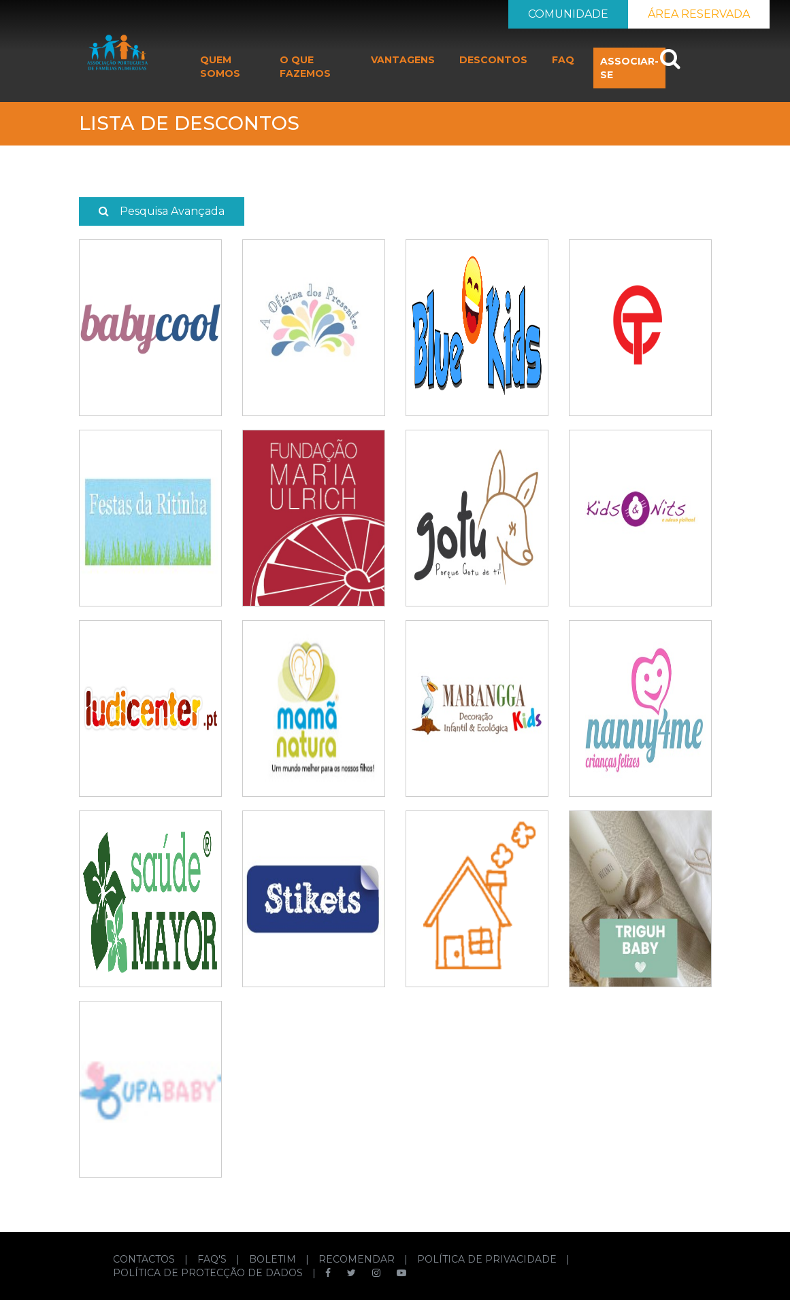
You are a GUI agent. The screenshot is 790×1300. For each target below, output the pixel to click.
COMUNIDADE (568, 13)
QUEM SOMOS (220, 67)
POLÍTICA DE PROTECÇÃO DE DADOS (209, 1273)
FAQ (563, 60)
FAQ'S (213, 1259)
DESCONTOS (493, 60)
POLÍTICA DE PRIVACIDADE (488, 1259)
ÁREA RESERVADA (699, 13)
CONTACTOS (145, 1259)
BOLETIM (274, 1259)
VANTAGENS (403, 60)
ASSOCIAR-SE (629, 68)
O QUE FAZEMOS (305, 67)
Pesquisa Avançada (162, 211)
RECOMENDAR (357, 1259)
